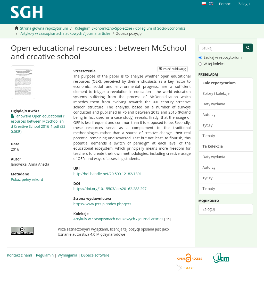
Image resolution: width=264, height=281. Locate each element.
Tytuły (208, 125)
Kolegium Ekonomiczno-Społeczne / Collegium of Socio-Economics (130, 28)
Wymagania (67, 255)
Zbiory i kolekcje (216, 93)
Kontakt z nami (19, 255)
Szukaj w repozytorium (220, 57)
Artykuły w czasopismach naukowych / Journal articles (65, 33)
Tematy (209, 135)
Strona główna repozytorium (44, 28)
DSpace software (95, 255)
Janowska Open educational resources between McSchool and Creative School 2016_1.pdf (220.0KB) (38, 124)
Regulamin (45, 255)
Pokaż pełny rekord (27, 179)
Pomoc (225, 3)
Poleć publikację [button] (172, 69)
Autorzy (209, 114)
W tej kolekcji (212, 63)
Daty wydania (214, 103)
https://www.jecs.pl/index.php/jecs (102, 203)
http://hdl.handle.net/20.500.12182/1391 (107, 173)
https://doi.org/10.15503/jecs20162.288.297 (110, 188)
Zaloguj (209, 209)
